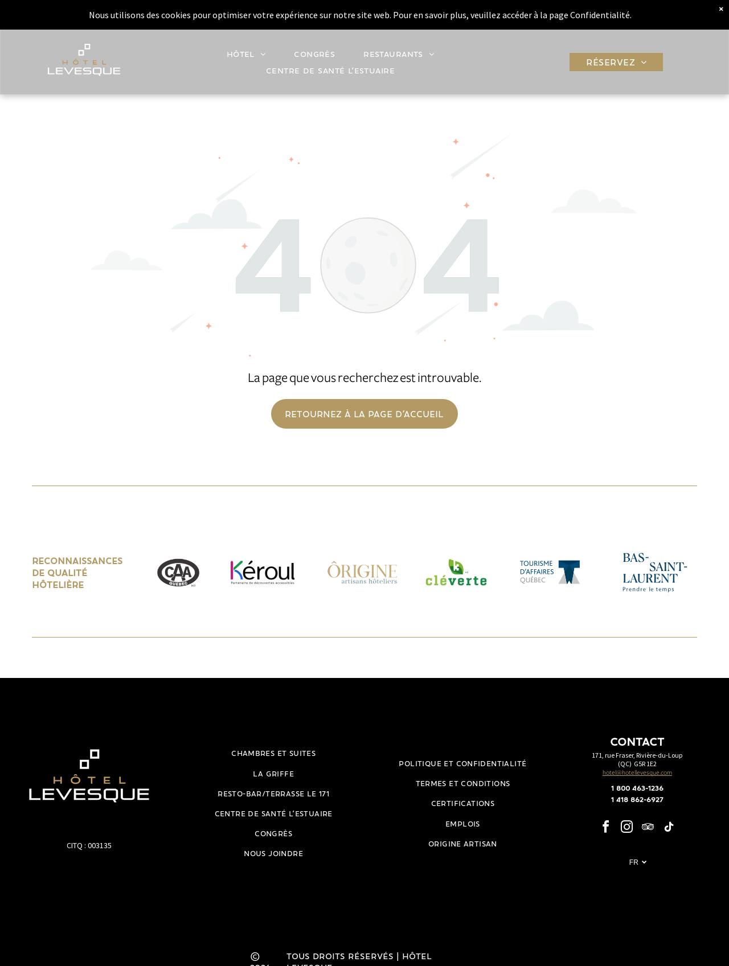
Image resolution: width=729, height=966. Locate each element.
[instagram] (626, 828)
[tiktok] (669, 828)
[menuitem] (249, 51)
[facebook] (605, 828)
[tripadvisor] (647, 828)
